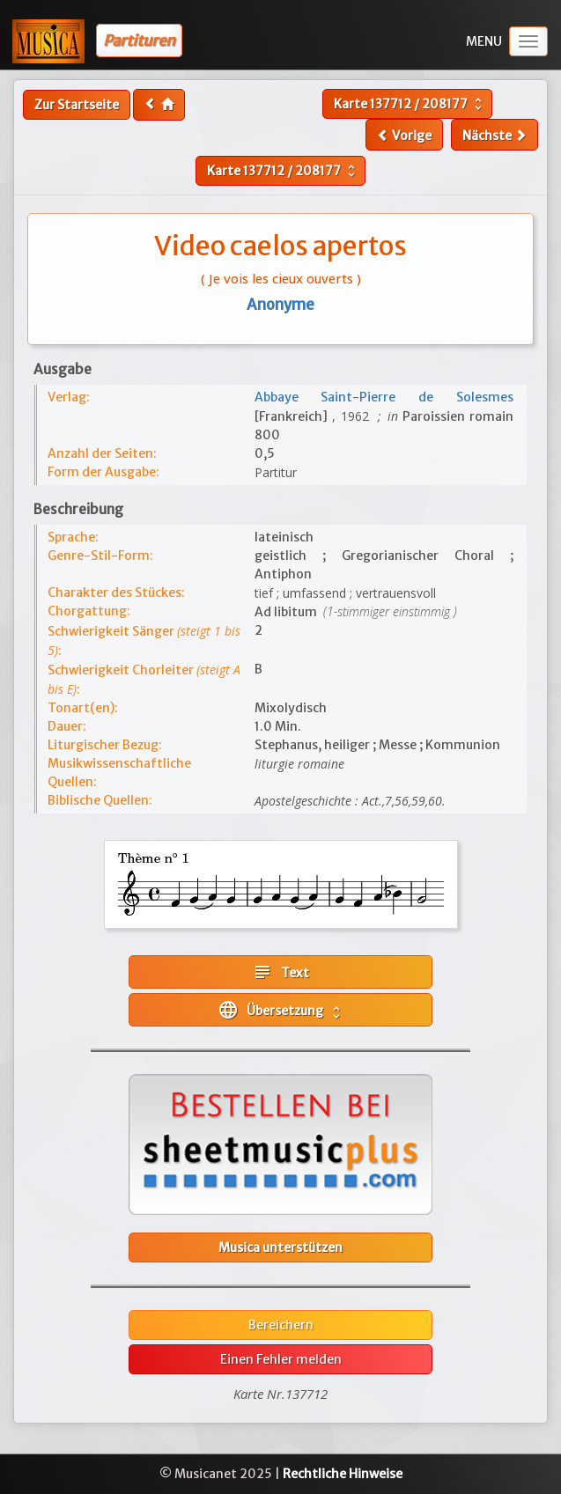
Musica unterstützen (280, 1247)
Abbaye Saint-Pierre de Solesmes (384, 397)
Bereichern (281, 1325)
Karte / (410, 104)
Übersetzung (281, 1009)
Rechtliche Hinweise (342, 1474)
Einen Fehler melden (281, 1359)
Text (280, 972)
